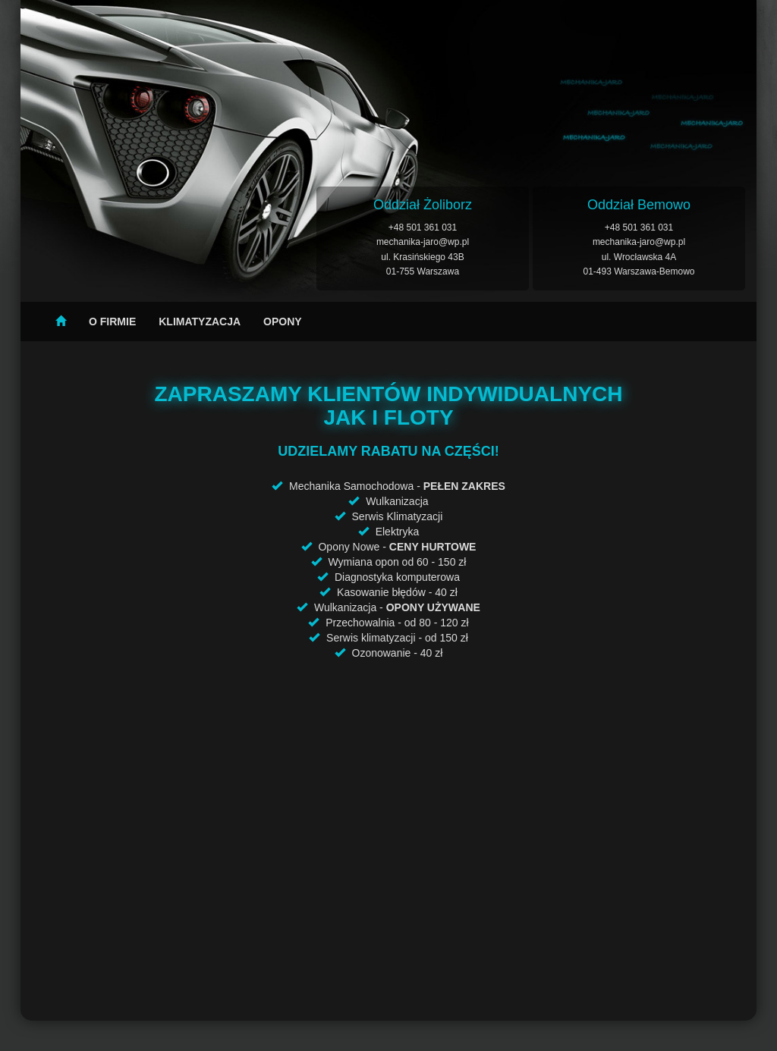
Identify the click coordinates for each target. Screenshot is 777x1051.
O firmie (112, 321)
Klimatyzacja (200, 321)
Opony (282, 321)
